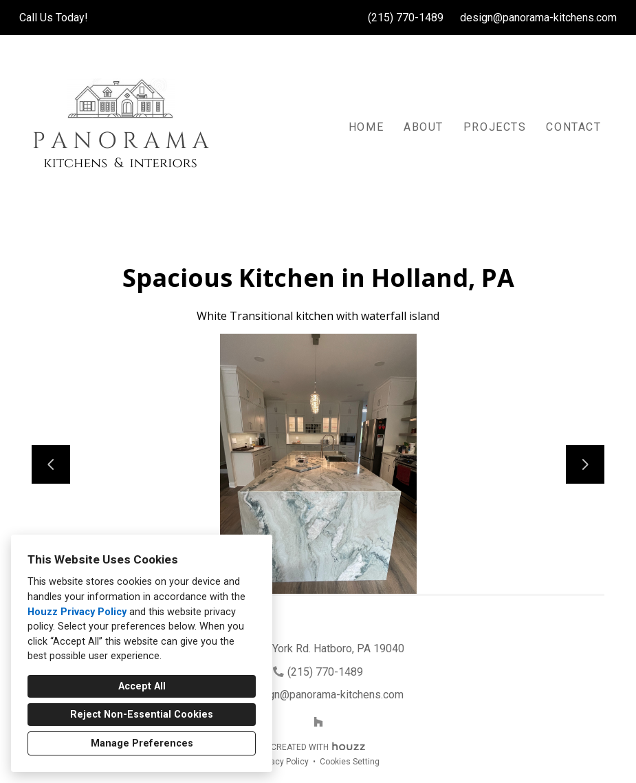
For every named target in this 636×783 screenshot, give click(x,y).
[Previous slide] (51, 464)
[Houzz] (318, 722)
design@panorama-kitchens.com (538, 17)
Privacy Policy (282, 761)
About (423, 126)
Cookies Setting (350, 761)
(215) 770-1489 (405, 17)
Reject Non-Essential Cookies (141, 714)
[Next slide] (585, 464)
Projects (495, 126)
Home (366, 126)
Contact (573, 126)
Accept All (142, 686)
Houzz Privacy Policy (77, 612)
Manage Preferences (142, 743)
